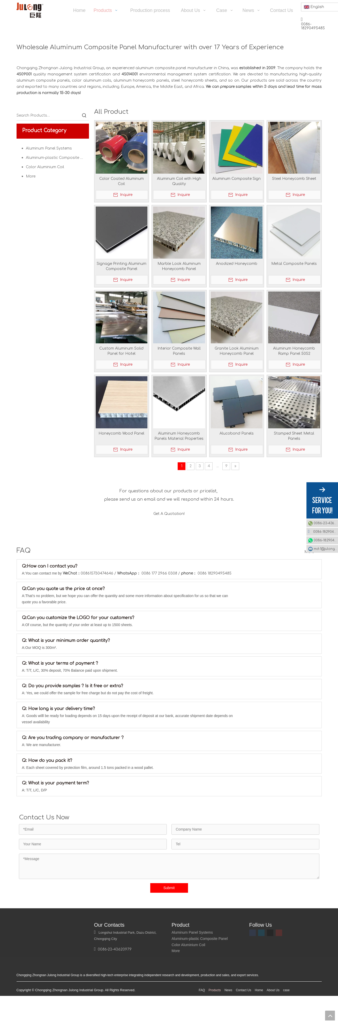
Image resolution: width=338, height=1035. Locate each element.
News (228, 1032)
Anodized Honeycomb (236, 264)
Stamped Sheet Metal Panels (294, 436)
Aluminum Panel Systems (49, 148)
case (286, 1032)
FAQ (202, 1032)
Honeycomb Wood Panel (121, 433)
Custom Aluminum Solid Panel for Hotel (121, 351)
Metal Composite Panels (294, 264)
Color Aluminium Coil (45, 167)
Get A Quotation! (169, 515)
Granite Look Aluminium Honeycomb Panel (237, 351)
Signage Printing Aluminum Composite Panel (121, 266)
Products (215, 1032)
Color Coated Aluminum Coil (121, 181)
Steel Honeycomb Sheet (294, 179)
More (30, 176)
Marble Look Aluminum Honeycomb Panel (179, 266)
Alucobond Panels (237, 433)
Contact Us (243, 1032)
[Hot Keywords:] (84, 115)
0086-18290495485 (325, 532)
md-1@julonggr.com (326, 549)
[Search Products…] (48, 115)
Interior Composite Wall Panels (179, 351)
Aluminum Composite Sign (236, 179)
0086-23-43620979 (326, 523)
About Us (273, 1032)
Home (259, 1032)
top (330, 1015)
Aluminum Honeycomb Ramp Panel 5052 (294, 351)
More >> (311, 563)
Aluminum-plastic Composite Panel (57, 158)
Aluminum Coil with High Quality (179, 181)
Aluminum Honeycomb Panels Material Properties (179, 436)
